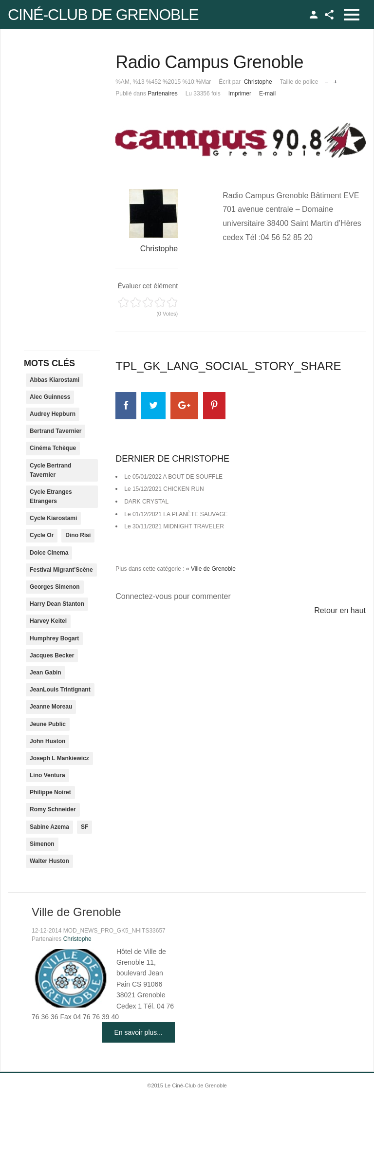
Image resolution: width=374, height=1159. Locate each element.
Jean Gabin (45, 672)
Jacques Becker (52, 655)
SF (84, 826)
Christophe (258, 81)
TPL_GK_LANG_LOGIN (313, 14)
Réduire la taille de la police (326, 79)
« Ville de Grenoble (211, 568)
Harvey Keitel (48, 620)
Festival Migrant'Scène (61, 569)
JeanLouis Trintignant (60, 689)
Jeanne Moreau (51, 706)
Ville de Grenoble (76, 911)
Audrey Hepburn (52, 414)
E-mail (267, 93)
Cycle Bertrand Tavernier (50, 470)
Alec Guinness (50, 396)
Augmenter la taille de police (335, 79)
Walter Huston (49, 861)
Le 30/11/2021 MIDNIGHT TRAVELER (174, 526)
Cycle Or (42, 535)
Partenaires (162, 93)
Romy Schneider (53, 809)
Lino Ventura (47, 775)
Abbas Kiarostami (54, 379)
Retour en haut (340, 610)
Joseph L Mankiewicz (59, 758)
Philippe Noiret (50, 792)
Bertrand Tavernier (55, 431)
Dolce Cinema (49, 552)
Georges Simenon (55, 586)
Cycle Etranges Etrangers (51, 496)
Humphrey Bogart (54, 638)
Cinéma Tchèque (53, 448)
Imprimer (239, 93)
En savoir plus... (138, 1032)
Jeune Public (48, 724)
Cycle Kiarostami (53, 518)
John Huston (47, 741)
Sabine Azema (49, 826)
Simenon (42, 844)
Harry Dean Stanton (57, 603)
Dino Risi (78, 535)
